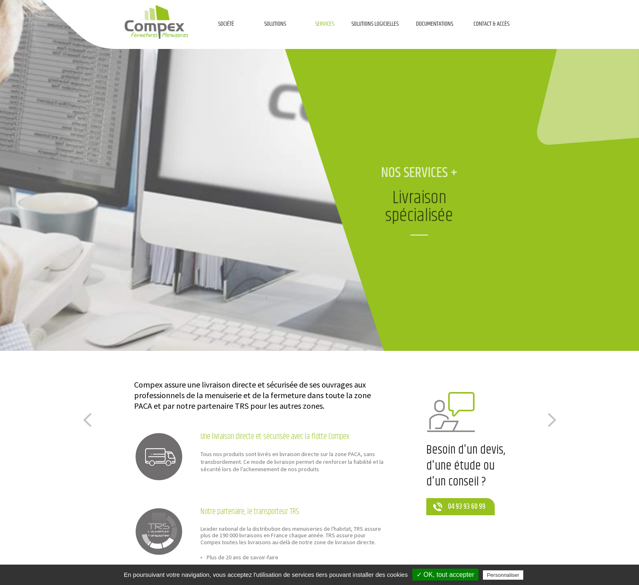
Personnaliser (503, 575)
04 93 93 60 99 (466, 506)
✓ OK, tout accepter (445, 574)
